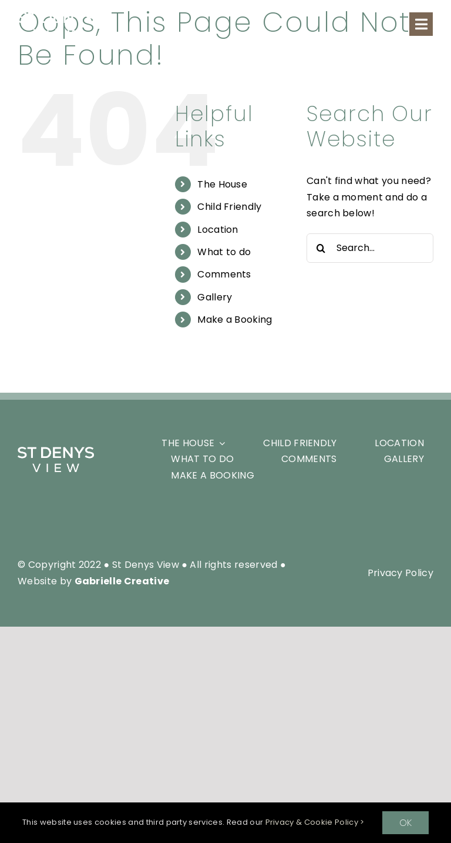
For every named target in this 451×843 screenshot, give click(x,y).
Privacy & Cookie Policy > (315, 822)
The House (222, 184)
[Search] (321, 248)
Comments (224, 274)
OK (405, 822)
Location (217, 229)
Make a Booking (234, 319)
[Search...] (370, 248)
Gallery (214, 297)
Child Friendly (229, 206)
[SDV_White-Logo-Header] (56, 451)
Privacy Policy (400, 573)
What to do (224, 252)
